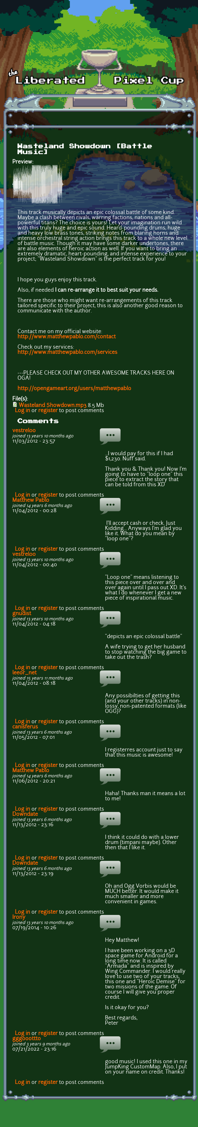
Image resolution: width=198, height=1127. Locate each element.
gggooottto (26, 1039)
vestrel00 (24, 431)
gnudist (21, 613)
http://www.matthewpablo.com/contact (66, 337)
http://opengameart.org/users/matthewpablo (74, 388)
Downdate (25, 814)
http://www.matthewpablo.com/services (67, 352)
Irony (18, 917)
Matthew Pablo (30, 500)
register (48, 410)
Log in (22, 410)
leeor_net (24, 673)
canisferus (25, 727)
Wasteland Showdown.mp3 (53, 405)
